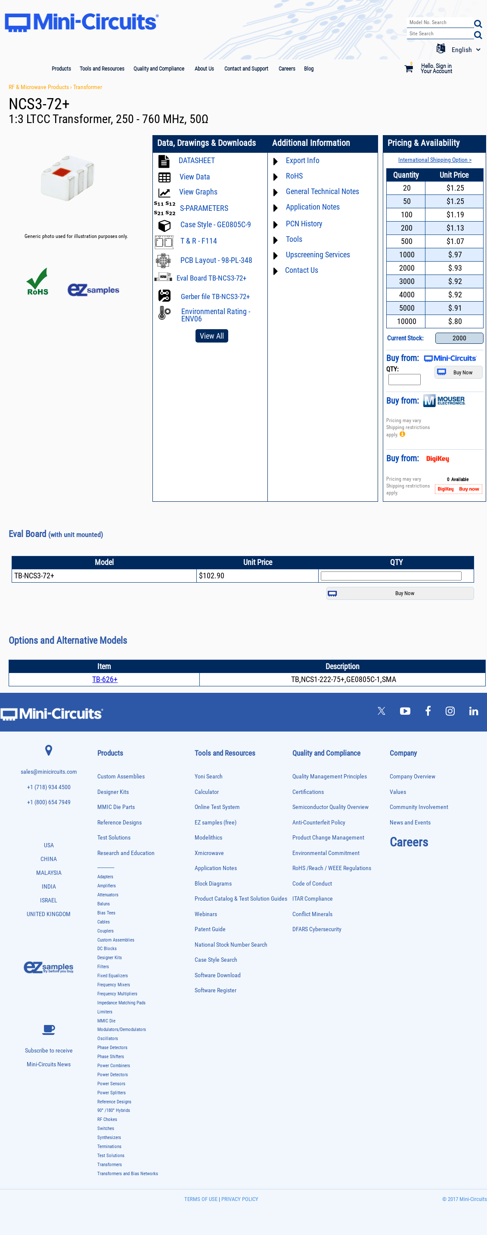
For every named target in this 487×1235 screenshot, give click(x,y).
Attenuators (107, 895)
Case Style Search (216, 960)
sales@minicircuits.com (49, 772)
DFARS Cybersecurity (316, 929)
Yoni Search (209, 777)
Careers (287, 68)
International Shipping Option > (434, 159)
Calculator (207, 792)
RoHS (294, 175)
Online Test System (217, 807)
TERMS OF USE (200, 1199)
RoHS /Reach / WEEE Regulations (331, 868)
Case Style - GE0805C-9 (215, 224)
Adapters (105, 877)
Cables (103, 922)
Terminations (109, 1147)
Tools (294, 239)
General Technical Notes (322, 191)
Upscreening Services (318, 254)
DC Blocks (107, 949)
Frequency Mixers (113, 985)
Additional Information (311, 143)
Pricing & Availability (423, 143)
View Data (195, 176)
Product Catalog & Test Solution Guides (241, 899)
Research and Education (126, 853)
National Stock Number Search (231, 945)
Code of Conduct (312, 884)
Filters (103, 967)
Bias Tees (106, 913)
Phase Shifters (110, 1057)
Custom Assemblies (121, 777)
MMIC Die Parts (116, 807)
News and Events (410, 823)
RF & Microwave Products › (41, 86)
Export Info (302, 160)
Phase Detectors (112, 1048)
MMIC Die (106, 1021)
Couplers (105, 931)
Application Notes (313, 206)
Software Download (218, 975)
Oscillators (107, 1039)
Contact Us (301, 270)
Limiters (104, 1012)
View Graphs (198, 191)
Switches (105, 1129)
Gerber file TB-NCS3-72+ (215, 296)
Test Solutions (113, 838)
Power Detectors (112, 1075)
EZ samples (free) (215, 823)
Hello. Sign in (436, 65)
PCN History (304, 223)
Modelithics (208, 838)
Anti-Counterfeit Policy (318, 823)
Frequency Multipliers (117, 994)
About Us (204, 68)
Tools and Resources (102, 68)
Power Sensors (111, 1084)
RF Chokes (107, 1120)
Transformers (109, 1165)
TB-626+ (105, 679)
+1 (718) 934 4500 (49, 787)
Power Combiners (113, 1066)
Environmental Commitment (326, 853)
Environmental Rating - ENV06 (215, 315)
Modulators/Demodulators (121, 1030)
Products (61, 68)
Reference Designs (119, 823)
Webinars (206, 914)
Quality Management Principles (329, 777)
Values (398, 792)
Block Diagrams (213, 884)
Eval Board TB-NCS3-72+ (211, 278)
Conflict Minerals (312, 914)
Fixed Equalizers (112, 976)
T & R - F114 (198, 240)
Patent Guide (210, 929)
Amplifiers (106, 886)
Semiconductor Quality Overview (330, 807)
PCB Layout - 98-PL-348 (216, 260)
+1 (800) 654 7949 (49, 802)
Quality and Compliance (158, 68)
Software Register (215, 990)
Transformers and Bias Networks (127, 1174)
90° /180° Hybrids (113, 1111)
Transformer (87, 86)
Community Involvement (419, 807)
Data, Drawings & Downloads (206, 143)
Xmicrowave (209, 853)
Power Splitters (111, 1093)
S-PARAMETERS (204, 208)
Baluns (103, 904)
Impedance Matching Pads (121, 1003)
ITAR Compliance (312, 899)
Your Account (436, 71)
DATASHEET (197, 160)
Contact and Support (246, 68)
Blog (308, 68)
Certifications (308, 792)
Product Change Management (328, 838)
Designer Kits (113, 792)
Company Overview (412, 777)
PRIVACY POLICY (239, 1199)
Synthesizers (109, 1138)
